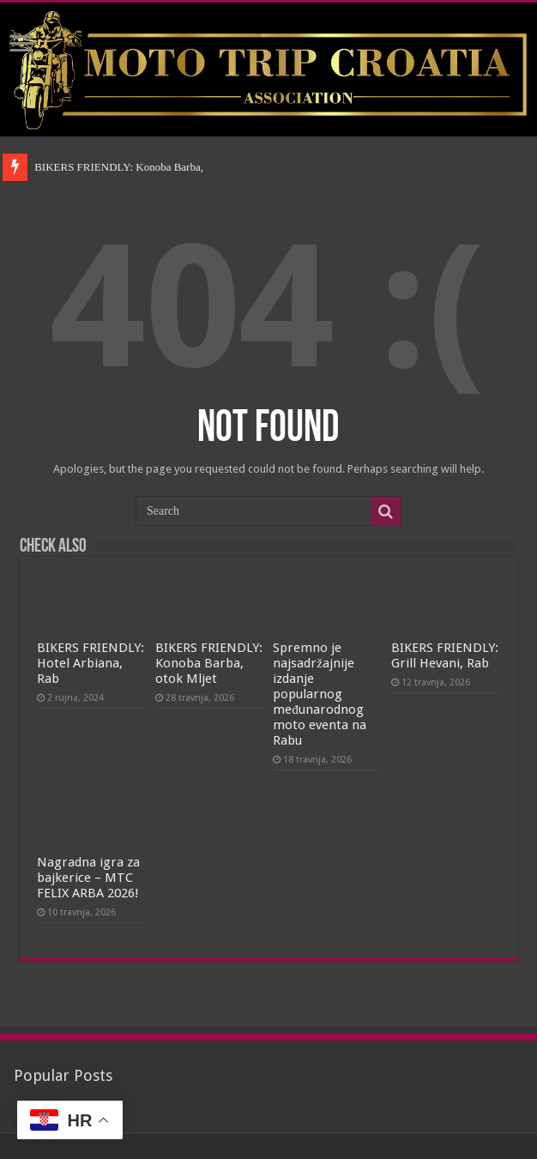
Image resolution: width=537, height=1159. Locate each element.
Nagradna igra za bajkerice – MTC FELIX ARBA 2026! (88, 877)
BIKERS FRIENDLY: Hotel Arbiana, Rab (90, 663)
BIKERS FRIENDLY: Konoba (102, 166)
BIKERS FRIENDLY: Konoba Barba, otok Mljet (208, 663)
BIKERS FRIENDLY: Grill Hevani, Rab (444, 655)
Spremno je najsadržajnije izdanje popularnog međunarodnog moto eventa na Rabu (319, 694)
